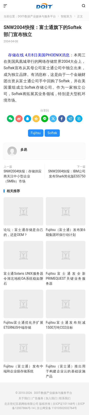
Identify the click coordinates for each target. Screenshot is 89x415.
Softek (52, 133)
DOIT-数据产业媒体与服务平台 (44, 6)
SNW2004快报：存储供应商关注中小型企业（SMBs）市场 (23, 176)
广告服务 (37, 398)
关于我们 (24, 398)
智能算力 (66, 16)
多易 (23, 149)
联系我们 (64, 398)
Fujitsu (36, 133)
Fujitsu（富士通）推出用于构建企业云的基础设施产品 (65, 371)
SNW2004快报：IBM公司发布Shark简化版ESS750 (66, 173)
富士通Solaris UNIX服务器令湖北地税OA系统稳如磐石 (23, 278)
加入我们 (51, 398)
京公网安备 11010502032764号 (57, 408)
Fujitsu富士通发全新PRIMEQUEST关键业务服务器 (65, 278)
